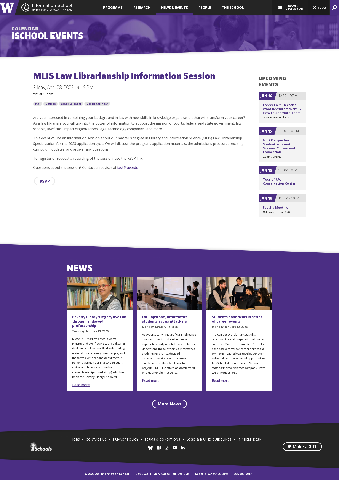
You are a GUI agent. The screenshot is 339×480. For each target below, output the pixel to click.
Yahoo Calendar (71, 103)
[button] (318, 7)
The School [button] (233, 7)
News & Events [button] (174, 7)
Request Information (290, 7)
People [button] (204, 7)
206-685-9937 (242, 474)
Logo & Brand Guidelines (209, 439)
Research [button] (141, 7)
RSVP (45, 181)
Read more (81, 385)
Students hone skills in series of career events (237, 319)
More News (169, 404)
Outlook (50, 103)
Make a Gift (302, 446)
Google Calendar (97, 103)
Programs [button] (113, 7)
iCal (37, 103)
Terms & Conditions (162, 439)
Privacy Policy (125, 439)
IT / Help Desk (249, 439)
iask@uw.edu (127, 167)
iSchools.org (41, 446)
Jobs (76, 439)
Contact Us (96, 439)
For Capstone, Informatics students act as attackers (164, 319)
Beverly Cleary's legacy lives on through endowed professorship (99, 321)
